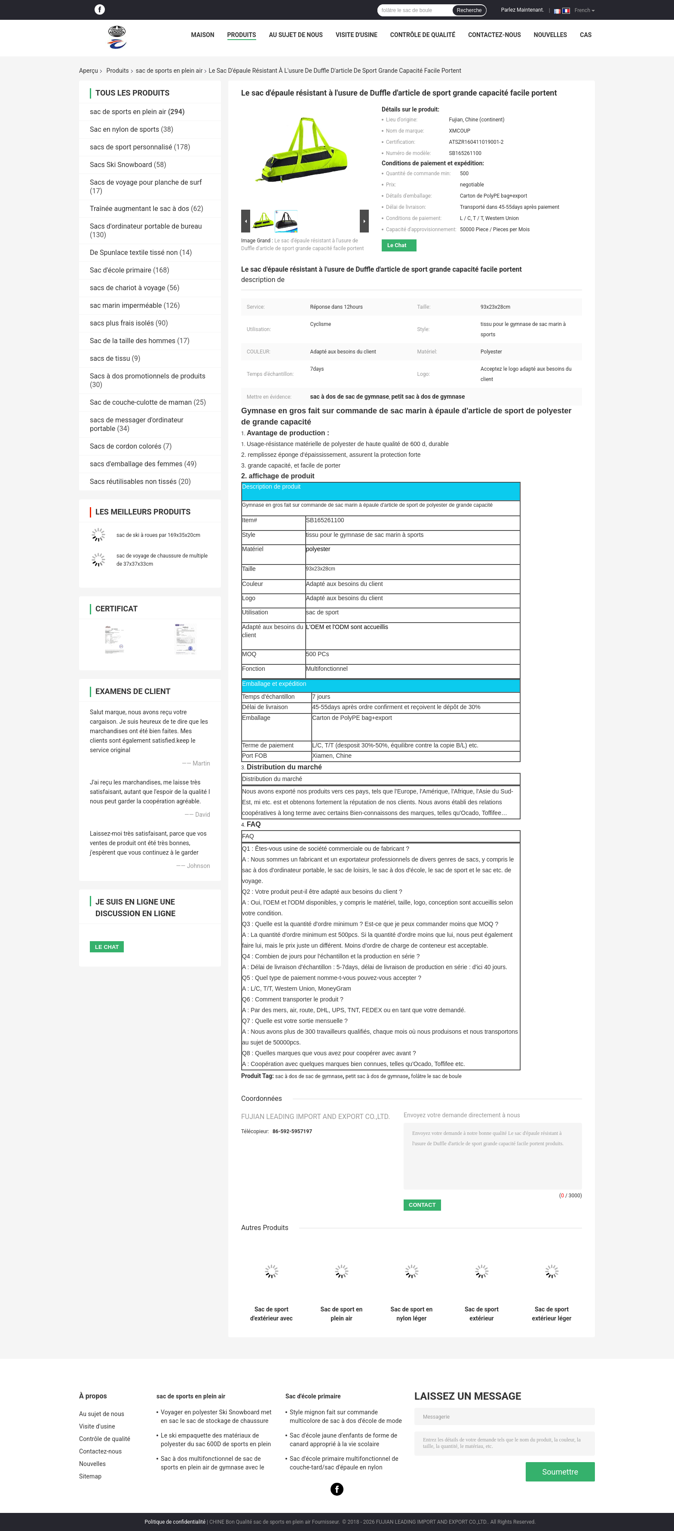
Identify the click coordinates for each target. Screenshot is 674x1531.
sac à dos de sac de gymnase (309, 1076)
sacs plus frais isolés (122, 323)
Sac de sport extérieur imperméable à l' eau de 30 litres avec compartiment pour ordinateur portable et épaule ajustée (481, 1314)
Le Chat (396, 245)
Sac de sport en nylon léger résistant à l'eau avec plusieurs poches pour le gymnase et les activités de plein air (412, 1314)
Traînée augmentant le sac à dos (139, 209)
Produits (241, 34)
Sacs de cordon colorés (126, 446)
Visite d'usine (356, 34)
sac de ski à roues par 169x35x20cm (158, 535)
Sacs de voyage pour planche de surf (146, 182)
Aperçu (88, 70)
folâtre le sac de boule (436, 1076)
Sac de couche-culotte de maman (141, 402)
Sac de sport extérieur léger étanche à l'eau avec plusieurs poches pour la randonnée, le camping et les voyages (552, 1314)
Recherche (469, 10)
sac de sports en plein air (169, 70)
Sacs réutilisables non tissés (133, 481)
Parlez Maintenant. (522, 10)
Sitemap (90, 1476)
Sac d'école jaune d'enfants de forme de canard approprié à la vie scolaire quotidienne (343, 1441)
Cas (585, 34)
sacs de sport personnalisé (131, 147)
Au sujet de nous (296, 34)
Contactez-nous (494, 34)
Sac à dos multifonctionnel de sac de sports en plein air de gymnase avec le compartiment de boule (212, 1464)
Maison (202, 34)
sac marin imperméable (126, 305)
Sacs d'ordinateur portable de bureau (146, 226)
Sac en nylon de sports (124, 129)
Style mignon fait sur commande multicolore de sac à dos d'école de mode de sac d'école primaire (346, 1418)
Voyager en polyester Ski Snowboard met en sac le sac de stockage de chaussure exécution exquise (216, 1418)
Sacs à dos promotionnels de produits (147, 376)
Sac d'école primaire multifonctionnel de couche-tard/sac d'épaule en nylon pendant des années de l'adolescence (344, 1464)
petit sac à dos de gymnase (377, 1076)
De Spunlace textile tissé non (134, 252)
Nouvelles (550, 34)
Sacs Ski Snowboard (121, 165)
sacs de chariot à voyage (127, 288)
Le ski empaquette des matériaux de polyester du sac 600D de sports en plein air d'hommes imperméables (216, 1441)
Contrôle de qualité (422, 34)
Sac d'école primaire (120, 270)
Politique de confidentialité (174, 1522)
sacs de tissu (110, 358)
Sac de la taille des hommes (132, 341)
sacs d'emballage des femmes (136, 464)
